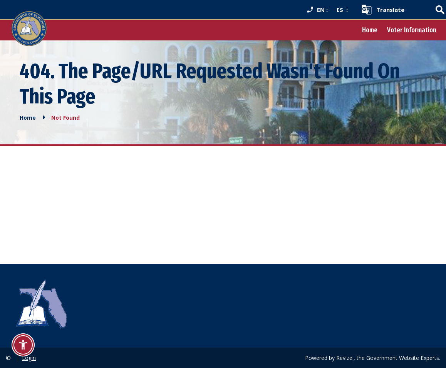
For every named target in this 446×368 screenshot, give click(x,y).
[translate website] (382, 9)
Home (369, 30)
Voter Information (411, 30)
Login (29, 357)
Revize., (345, 357)
